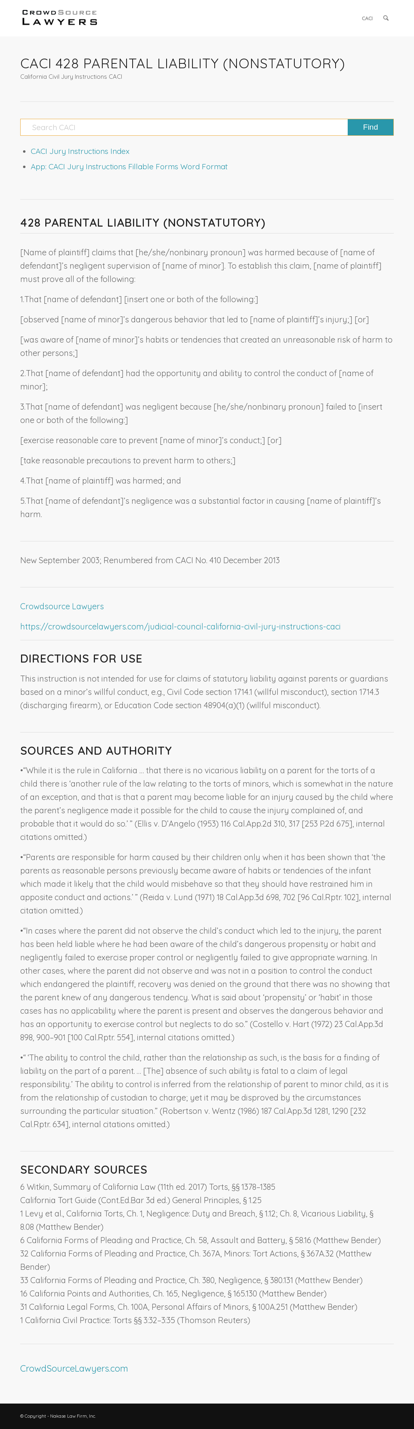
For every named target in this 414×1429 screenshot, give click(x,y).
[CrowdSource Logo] (59, 18)
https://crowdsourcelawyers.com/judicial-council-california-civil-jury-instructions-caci (180, 626)
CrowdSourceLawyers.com (74, 1368)
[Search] (386, 18)
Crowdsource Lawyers (62, 606)
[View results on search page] (370, 127)
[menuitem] (367, 18)
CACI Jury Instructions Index (80, 151)
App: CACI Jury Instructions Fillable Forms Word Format (129, 166)
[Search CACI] (207, 127)
